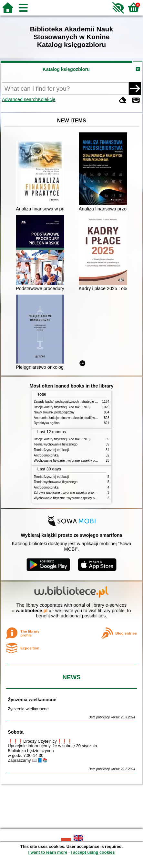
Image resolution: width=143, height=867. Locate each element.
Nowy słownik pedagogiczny (54, 412)
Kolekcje (46, 99)
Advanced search (20, 99)
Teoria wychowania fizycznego (56, 444)
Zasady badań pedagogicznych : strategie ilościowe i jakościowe (80, 401)
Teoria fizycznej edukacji (51, 450)
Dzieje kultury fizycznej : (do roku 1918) (62, 407)
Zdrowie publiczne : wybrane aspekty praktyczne (69, 492)
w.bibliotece (32, 610)
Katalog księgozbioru (66, 69)
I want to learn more (47, 852)
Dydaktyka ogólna (47, 423)
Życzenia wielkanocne (32, 699)
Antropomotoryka (46, 455)
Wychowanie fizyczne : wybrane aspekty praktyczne (71, 460)
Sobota (16, 732)
